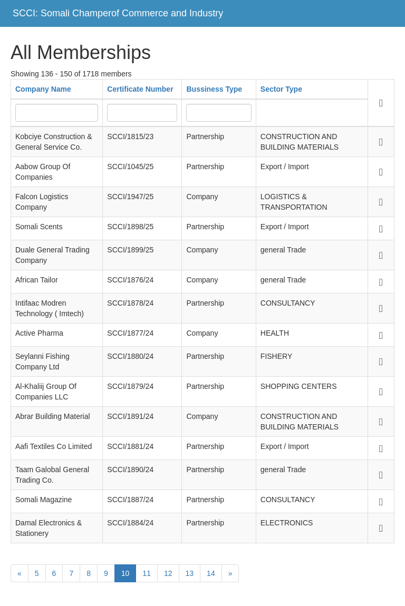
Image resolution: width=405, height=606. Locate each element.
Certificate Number (140, 89)
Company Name (43, 89)
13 (190, 573)
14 (211, 573)
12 (168, 573)
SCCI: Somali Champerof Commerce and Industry (118, 13)
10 (125, 573)
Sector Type (281, 89)
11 (146, 573)
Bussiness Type (214, 89)
